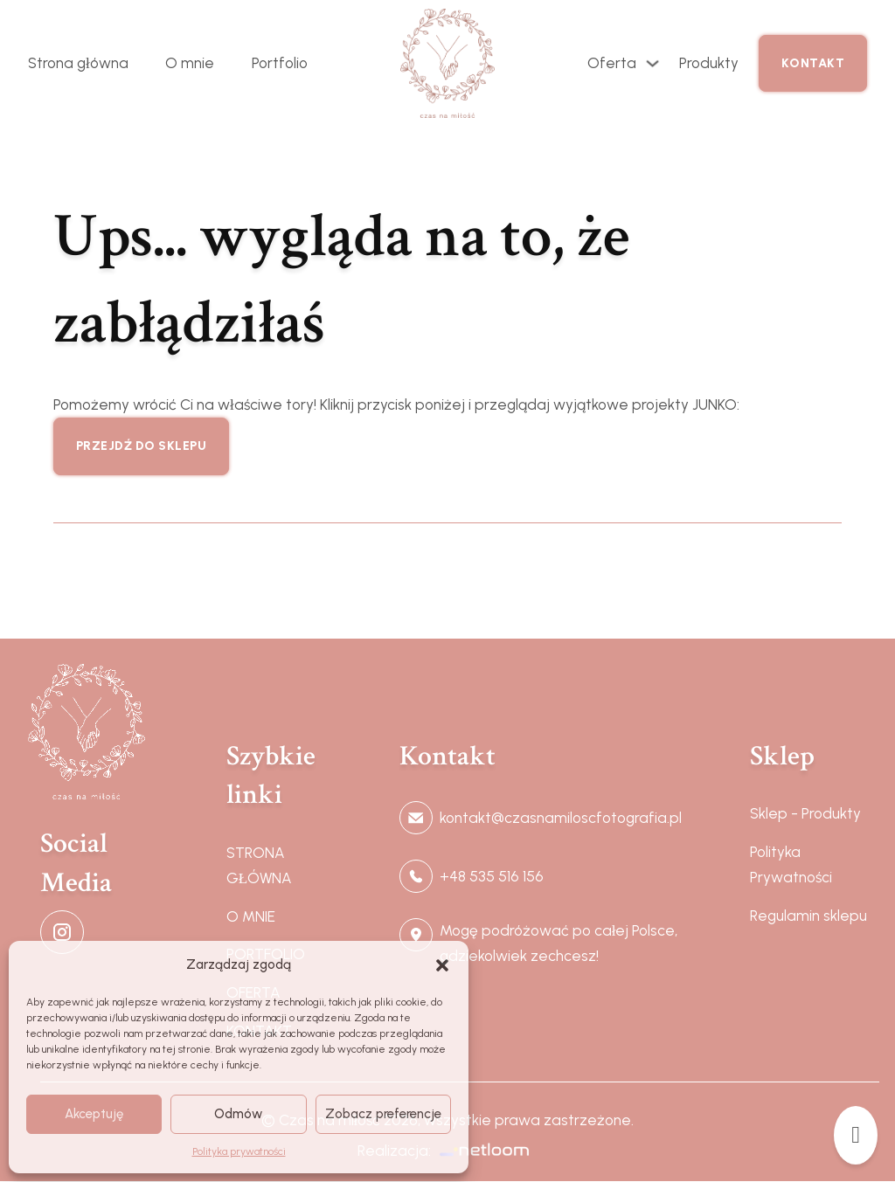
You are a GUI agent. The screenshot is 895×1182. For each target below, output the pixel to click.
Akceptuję (94, 1114)
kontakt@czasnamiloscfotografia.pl (561, 817)
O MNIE (250, 916)
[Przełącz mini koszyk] (855, 1135)
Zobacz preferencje (383, 1114)
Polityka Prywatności (791, 864)
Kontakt (813, 63)
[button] (442, 965)
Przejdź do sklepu (141, 446)
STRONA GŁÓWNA (260, 865)
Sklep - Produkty (805, 813)
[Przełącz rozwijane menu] (652, 63)
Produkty (709, 63)
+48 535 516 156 (492, 876)
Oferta (611, 63)
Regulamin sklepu (808, 915)
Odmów (238, 1114)
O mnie (189, 63)
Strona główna (78, 63)
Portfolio (280, 63)
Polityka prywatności (239, 1151)
